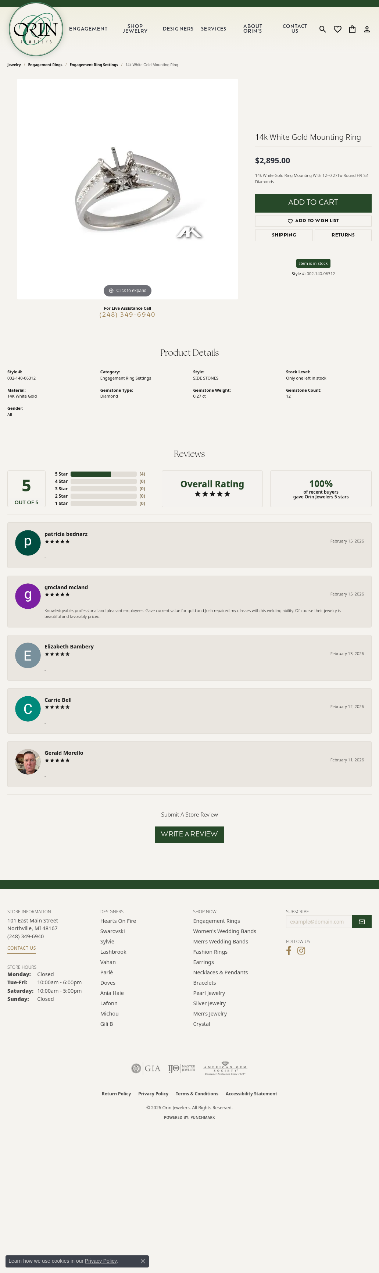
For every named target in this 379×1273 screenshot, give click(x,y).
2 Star (61, 496)
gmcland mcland (66, 587)
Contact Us (295, 29)
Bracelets (204, 982)
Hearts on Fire (118, 920)
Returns (343, 235)
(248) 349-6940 (128, 315)
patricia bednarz (65, 533)
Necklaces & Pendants (220, 972)
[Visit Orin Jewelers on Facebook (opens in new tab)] (289, 950)
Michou (109, 1013)
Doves (107, 982)
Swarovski (112, 931)
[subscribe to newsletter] (362, 921)
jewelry (14, 64)
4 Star (61, 481)
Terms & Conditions (197, 1094)
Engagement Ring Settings (94, 64)
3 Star (61, 489)
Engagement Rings (45, 64)
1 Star (61, 503)
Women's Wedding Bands (225, 931)
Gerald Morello (63, 752)
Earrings (203, 962)
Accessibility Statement (251, 1094)
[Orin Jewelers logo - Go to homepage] (36, 29)
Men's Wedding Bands (221, 941)
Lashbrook (113, 951)
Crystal (201, 1023)
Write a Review (189, 834)
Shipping (284, 235)
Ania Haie (112, 992)
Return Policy (116, 1094)
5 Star (61, 474)
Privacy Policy (153, 1094)
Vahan (108, 962)
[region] (127, 189)
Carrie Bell (58, 699)
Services (213, 29)
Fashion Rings (210, 951)
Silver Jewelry (209, 1003)
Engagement (88, 29)
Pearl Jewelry (209, 992)
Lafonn (109, 1003)
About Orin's (252, 29)
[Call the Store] (25, 936)
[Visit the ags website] (225, 1068)
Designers (178, 29)
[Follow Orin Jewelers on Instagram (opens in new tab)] (301, 950)
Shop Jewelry (135, 29)
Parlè (106, 972)
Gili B (106, 1023)
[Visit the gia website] (146, 1068)
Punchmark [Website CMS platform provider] (202, 1117)
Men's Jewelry (210, 1013)
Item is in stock (313, 263)
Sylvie (107, 941)
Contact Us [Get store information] (21, 948)
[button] (323, 29)
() (142, 474)
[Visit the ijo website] (182, 1068)
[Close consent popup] (143, 1261)
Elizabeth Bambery (69, 646)
